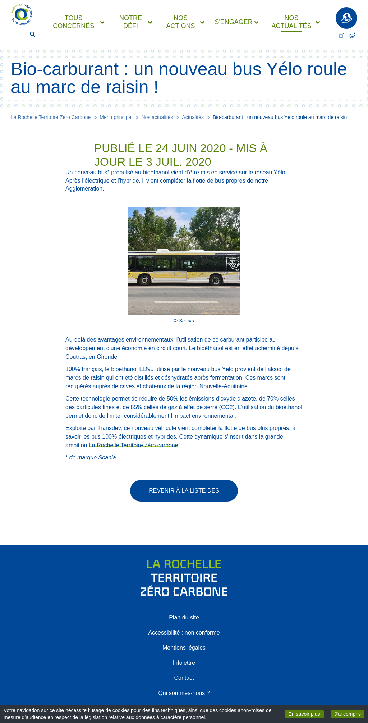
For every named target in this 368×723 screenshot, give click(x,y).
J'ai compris (349, 713)
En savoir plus (306, 713)
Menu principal (116, 117)
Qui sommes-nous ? (184, 693)
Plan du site (184, 617)
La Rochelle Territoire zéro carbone (133, 445)
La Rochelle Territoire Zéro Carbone (51, 117)
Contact (184, 678)
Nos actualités (157, 117)
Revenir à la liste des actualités (184, 495)
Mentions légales (184, 648)
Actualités (193, 117)
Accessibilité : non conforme (184, 633)
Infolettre (184, 663)
